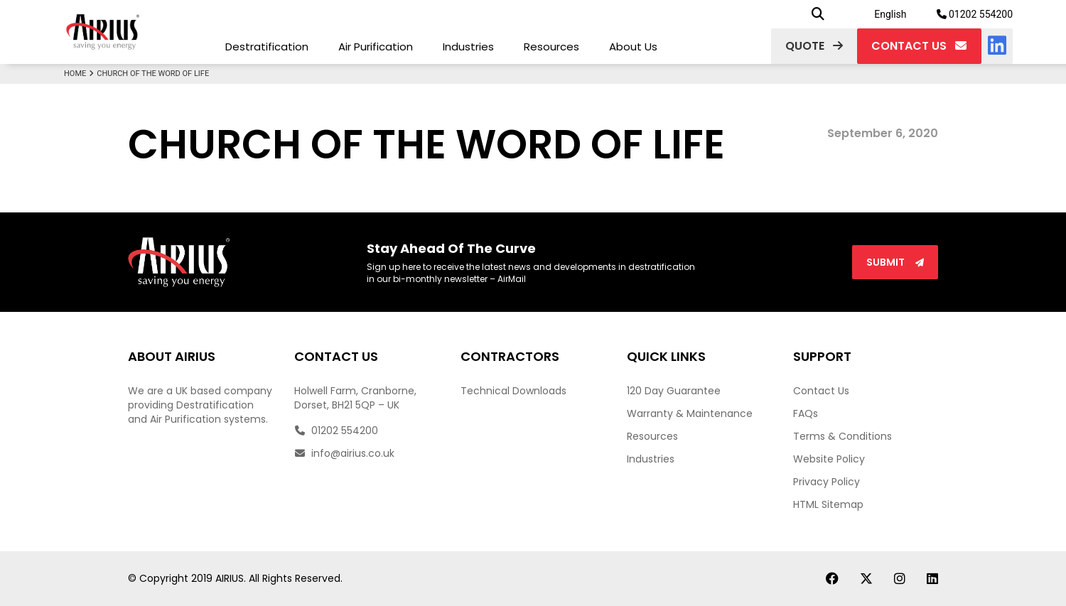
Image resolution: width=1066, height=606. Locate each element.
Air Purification (375, 46)
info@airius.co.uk (344, 453)
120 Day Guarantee (674, 391)
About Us (633, 46)
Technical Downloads (513, 391)
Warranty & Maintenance (690, 413)
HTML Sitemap (828, 504)
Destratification (266, 46)
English (890, 14)
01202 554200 (975, 14)
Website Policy (829, 459)
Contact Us (821, 391)
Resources (551, 46)
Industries (468, 46)
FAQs (805, 413)
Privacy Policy (826, 482)
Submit (895, 262)
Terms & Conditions (842, 436)
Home (80, 73)
